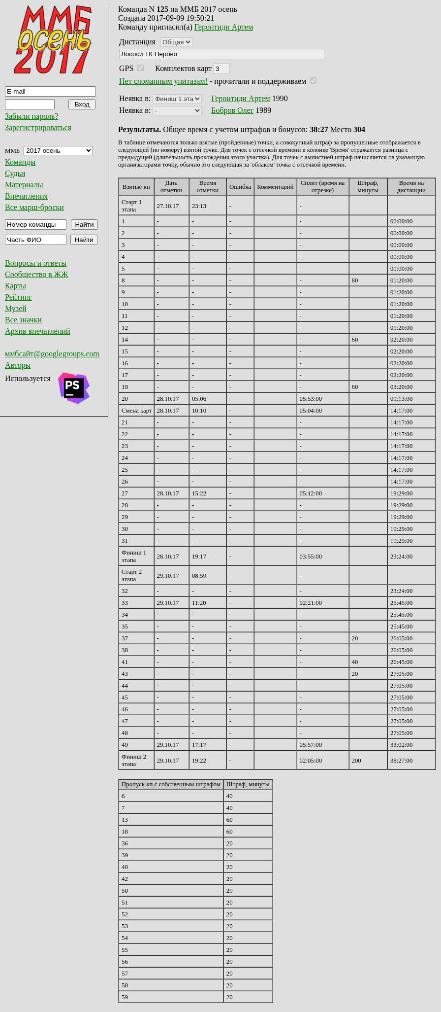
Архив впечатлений (37, 331)
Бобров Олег (232, 110)
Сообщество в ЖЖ (36, 274)
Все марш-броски (34, 207)
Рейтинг (18, 297)
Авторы (18, 365)
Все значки (23, 319)
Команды (20, 162)
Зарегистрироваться (38, 127)
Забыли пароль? (31, 116)
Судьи (15, 173)
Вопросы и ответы (35, 263)
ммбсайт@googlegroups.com (52, 353)
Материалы (24, 184)
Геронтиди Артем (223, 27)
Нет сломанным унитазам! (163, 81)
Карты (15, 285)
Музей (16, 308)
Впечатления (26, 196)
